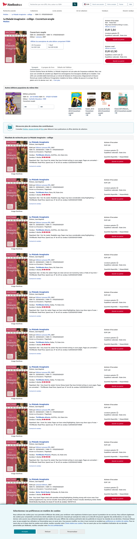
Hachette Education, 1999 (37, 99)
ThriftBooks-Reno (42, 192)
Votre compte (111, 4)
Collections (34, 11)
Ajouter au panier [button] (118, 39)
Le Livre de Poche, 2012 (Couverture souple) (104, 111)
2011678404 (34, 97)
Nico (42, 129)
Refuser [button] (48, 531)
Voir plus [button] (57, 80)
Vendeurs (105, 11)
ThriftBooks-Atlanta (43, 155)
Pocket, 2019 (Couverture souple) (90, 111)
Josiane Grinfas (34, 129)
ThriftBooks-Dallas (42, 305)
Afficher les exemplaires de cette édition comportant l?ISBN (50, 41)
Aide (130, 4)
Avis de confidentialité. (55, 525)
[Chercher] (75, 4)
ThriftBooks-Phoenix (43, 455)
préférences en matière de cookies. (117, 521)
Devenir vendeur (128, 11)
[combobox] (50, 4)
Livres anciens (57, 11)
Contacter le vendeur (35, 166)
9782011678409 (51, 97)
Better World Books (43, 492)
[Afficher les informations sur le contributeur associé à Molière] (6, 21)
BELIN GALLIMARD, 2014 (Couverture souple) (75, 111)
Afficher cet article (110, 26)
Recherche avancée (9, 11)
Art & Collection (81, 11)
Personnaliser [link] (72, 531)
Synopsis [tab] (35, 67)
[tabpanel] (66, 75)
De (38, 46)
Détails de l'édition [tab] (64, 67)
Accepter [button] (25, 531)
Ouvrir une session (98, 4)
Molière (25, 129)
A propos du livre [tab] (47, 67)
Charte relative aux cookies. (74, 523)
